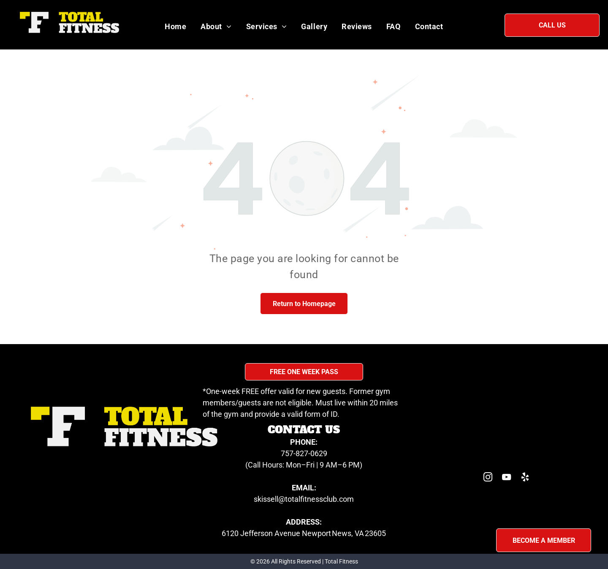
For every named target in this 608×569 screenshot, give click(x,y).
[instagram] (488, 478)
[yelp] (525, 478)
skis (260, 499)
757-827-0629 (304, 453)
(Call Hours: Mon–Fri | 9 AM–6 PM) (303, 464)
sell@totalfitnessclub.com (310, 499)
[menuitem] (175, 26)
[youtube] (506, 478)
